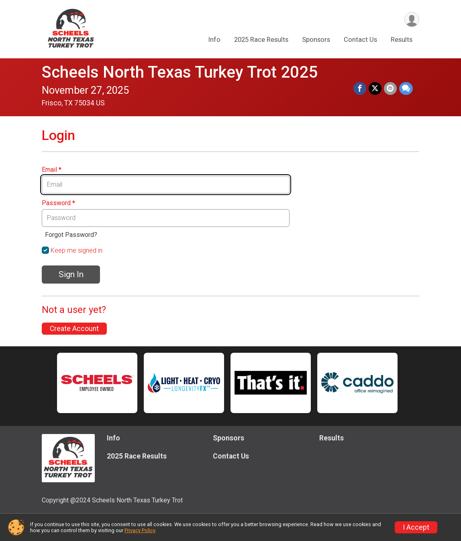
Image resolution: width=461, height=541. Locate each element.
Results (401, 39)
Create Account (74, 329)
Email (51, 169)
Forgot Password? (71, 235)
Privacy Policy (139, 530)
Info (214, 39)
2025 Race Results (261, 39)
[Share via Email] (390, 88)
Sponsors (316, 39)
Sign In (71, 274)
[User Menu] (411, 19)
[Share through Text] (406, 88)
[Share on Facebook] (359, 88)
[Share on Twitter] (375, 88)
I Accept (416, 527)
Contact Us (360, 39)
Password (58, 203)
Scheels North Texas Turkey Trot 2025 (180, 72)
